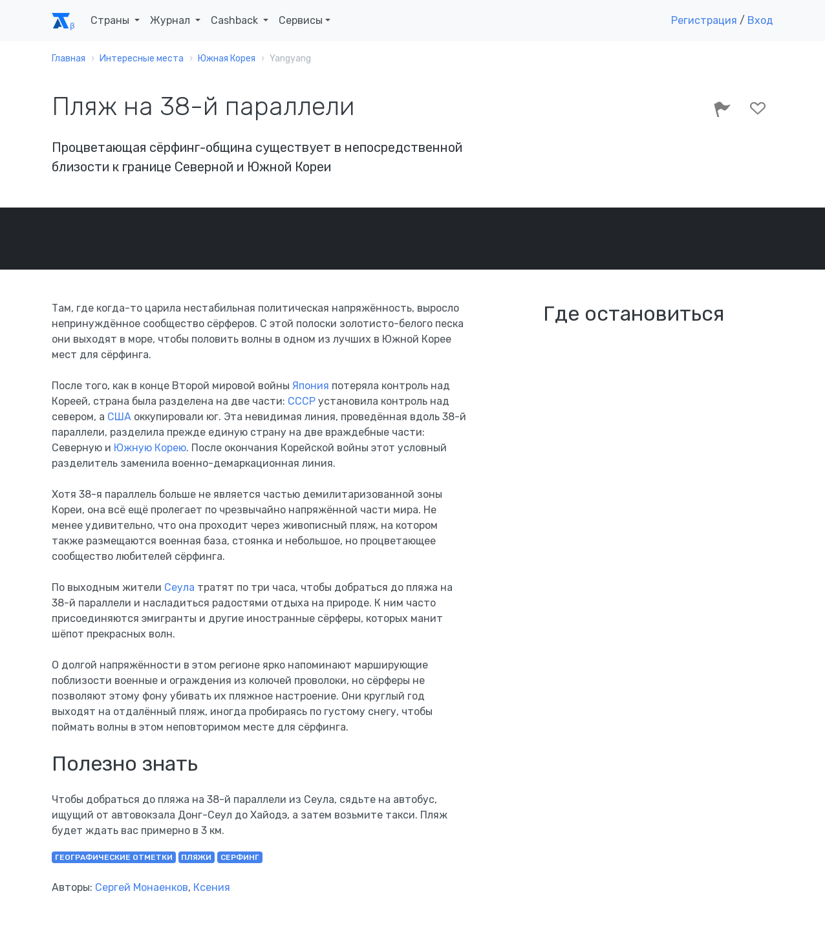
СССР (302, 401)
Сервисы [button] (301, 20)
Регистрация (704, 20)
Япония (310, 386)
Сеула (179, 587)
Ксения (211, 887)
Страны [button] (111, 20)
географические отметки (114, 857)
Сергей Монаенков (141, 887)
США (119, 417)
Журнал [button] (171, 20)
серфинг (239, 857)
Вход (760, 20)
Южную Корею (150, 448)
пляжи (196, 857)
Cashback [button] (236, 20)
